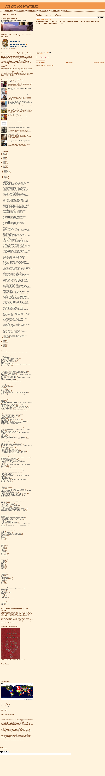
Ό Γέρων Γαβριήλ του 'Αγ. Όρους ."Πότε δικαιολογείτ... (13, 222)
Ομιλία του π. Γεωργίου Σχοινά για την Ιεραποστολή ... (13, 192)
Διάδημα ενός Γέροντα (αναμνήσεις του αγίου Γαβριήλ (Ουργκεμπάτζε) (16, 394)
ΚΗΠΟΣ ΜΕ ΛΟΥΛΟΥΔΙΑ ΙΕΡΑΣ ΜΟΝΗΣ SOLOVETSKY (13, 437)
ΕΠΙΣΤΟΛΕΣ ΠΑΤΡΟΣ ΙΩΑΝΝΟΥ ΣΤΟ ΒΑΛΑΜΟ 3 (13, 306)
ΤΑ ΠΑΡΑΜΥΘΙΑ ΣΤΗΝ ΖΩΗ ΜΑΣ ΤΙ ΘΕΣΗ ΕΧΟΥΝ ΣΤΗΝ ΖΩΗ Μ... (16, 247)
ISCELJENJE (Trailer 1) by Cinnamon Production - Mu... (14, 288)
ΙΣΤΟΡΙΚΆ (3, 428)
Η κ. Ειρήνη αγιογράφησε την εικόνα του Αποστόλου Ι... (13, 264)
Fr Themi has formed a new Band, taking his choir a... (13, 329)
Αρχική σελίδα (69, 62)
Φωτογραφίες (4, 535)
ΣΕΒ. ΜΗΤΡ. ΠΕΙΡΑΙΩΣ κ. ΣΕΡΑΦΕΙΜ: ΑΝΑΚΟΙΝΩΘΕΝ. (14, 213)
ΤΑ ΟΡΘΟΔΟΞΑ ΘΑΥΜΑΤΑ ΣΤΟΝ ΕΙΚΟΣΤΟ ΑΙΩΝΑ (12, 519)
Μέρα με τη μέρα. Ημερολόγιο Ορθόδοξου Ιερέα (11, 444)
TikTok (2, 594)
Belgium (3, 541)
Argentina (3, 537)
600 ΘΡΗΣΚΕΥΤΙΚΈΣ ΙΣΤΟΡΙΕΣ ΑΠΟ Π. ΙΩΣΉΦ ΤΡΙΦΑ (13, 352)
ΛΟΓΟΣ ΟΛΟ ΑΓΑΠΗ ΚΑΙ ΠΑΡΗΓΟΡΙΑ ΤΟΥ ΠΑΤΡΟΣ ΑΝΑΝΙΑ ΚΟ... (16, 298)
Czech (2, 549)
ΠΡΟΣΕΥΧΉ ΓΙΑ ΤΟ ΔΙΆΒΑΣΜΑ (15, 121)
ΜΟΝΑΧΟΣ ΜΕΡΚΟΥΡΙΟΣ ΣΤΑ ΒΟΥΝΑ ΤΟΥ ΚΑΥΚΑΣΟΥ (13, 451)
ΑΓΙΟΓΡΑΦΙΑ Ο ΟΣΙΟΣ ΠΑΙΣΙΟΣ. (9, 239)
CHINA (2, 547)
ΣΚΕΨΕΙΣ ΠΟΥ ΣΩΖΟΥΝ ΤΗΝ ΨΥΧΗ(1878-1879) (11, 500)
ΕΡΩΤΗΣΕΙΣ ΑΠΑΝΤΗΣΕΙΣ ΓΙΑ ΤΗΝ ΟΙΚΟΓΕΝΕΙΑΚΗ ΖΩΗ (13, 406)
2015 (4, 167)
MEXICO (3, 572)
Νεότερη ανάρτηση (40, 62)
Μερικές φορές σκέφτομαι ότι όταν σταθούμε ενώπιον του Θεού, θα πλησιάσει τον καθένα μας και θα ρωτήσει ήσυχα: (20, 108)
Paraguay (3, 580)
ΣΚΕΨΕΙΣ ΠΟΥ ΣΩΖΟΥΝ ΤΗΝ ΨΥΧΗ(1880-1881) (11, 501)
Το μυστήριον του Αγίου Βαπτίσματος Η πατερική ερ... (13, 272)
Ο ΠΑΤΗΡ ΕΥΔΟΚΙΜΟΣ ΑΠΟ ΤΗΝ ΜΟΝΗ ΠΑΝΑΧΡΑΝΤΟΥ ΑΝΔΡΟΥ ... (17, 245)
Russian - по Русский (5, 587)
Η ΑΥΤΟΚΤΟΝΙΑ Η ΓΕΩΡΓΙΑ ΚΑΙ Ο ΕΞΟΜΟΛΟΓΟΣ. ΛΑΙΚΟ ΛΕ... (15, 279)
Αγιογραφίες (3, 356)
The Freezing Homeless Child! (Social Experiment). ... (13, 198)
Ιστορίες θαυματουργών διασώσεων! (9, 424)
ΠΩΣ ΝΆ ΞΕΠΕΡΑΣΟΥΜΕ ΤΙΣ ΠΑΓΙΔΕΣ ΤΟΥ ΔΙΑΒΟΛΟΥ (13, 495)
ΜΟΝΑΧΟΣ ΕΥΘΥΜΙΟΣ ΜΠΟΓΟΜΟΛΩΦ (10, 450)
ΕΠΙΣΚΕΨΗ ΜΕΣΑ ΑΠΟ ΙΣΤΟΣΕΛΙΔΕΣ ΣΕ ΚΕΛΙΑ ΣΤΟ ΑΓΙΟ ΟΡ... (16, 312)
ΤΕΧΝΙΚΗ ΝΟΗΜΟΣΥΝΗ (6, 521)
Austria (2, 539)
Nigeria (2, 575)
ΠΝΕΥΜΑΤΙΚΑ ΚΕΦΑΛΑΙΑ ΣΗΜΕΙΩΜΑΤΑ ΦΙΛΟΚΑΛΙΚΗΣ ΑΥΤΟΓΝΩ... (16, 230)
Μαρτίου (5, 179)
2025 (4, 154)
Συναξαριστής (4, 516)
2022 (4, 158)
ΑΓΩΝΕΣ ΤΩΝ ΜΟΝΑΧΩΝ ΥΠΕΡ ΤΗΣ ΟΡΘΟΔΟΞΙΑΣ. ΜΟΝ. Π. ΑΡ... (16, 182)
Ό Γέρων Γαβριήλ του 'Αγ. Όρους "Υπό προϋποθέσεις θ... (14, 221)
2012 (4, 341)
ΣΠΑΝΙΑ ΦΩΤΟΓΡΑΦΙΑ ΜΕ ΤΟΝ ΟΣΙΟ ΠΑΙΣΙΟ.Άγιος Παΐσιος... (15, 240)
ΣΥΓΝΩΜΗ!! (5, 227)
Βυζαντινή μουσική (5, 390)
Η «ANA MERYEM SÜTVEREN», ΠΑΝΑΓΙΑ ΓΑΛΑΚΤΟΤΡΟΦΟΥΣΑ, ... (16, 281)
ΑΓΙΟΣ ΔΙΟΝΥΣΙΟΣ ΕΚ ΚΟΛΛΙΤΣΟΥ (9, 359)
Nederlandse (3, 573)
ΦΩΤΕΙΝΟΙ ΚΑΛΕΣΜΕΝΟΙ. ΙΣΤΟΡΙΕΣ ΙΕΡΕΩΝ (11, 534)
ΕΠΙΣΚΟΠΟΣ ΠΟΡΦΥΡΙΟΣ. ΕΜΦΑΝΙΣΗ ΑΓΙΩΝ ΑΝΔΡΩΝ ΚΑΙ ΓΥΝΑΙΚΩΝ (17, 402)
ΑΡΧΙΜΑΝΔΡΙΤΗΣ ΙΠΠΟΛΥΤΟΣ (8, 379)
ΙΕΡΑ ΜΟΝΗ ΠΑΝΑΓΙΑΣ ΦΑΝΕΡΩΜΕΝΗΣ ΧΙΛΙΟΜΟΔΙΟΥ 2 (14, 256)
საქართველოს (4, 603)
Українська (3, 602)
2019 (4, 162)
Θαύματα (3, 418)
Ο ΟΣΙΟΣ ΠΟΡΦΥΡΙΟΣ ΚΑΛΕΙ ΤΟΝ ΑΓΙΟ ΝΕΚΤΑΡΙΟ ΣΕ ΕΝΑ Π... (16, 302)
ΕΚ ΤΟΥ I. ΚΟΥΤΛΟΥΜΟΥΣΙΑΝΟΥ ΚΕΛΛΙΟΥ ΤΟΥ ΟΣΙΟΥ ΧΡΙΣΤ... (16, 225)
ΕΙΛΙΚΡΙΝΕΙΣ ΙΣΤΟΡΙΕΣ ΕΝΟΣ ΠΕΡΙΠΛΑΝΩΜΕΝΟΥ (12, 398)
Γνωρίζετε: (3, 393)
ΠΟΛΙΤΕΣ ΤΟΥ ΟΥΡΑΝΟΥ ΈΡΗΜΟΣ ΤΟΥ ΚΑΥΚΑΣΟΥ (12, 489)
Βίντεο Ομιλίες (4, 389)
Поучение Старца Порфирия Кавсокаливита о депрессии (14, 194)
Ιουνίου (5, 176)
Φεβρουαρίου (6, 181)
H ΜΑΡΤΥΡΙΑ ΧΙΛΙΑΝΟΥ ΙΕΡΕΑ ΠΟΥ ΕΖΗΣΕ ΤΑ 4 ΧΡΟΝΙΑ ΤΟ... (15, 207)
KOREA (2, 569)
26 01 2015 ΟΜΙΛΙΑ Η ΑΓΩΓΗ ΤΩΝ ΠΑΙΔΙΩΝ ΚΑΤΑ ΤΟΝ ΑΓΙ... (15, 285)
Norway (2, 576)
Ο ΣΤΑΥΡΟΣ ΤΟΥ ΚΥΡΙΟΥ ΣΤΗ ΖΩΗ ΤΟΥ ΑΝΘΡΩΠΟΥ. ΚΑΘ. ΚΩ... (16, 190)
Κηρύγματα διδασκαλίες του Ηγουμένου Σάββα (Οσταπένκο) (14, 438)
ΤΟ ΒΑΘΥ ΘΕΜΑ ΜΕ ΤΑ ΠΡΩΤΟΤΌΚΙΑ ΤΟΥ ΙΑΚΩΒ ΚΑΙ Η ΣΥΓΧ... (16, 275)
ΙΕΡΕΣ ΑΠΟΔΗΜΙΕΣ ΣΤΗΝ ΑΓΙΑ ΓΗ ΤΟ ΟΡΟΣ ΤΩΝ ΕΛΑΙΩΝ (15, 249)
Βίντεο (2, 388)
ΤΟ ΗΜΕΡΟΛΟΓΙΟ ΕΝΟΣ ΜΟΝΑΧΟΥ (9, 522)
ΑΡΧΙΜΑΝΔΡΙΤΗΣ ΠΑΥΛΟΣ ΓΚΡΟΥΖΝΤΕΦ (10, 381)
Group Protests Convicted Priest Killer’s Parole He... (13, 211)
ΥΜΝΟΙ (2, 531)
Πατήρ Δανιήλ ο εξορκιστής (7, 474)
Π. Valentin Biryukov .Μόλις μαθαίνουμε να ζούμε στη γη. (13, 469)
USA (2, 596)
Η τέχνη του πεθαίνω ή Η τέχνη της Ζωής (10, 415)
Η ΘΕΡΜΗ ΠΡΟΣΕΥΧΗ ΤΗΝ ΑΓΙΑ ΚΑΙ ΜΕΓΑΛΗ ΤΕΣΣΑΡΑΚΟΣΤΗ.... (16, 229)
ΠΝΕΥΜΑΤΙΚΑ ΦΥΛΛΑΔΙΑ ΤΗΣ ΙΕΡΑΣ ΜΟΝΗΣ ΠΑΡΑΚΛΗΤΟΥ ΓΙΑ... (16, 324)
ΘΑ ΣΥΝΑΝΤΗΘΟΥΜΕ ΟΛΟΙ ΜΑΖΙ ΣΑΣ (9, 416)
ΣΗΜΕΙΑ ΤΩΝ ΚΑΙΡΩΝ (6, 497)
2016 (4, 166)
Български (3, 599)
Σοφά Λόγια (3, 502)
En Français (3, 553)
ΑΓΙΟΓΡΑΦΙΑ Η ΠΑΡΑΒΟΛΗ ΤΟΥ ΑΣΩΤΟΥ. (11, 332)
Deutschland (3, 551)
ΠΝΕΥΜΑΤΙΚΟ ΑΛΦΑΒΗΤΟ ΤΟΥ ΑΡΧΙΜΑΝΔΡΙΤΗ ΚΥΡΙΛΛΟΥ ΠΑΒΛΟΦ (16, 485)
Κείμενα (2, 434)
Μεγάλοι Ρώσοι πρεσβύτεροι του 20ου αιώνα (10, 443)
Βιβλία (2, 387)
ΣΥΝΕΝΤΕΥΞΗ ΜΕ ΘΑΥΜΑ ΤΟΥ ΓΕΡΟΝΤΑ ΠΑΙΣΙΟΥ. (13, 266)
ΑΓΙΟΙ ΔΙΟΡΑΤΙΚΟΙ (5, 357)
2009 (4, 345)
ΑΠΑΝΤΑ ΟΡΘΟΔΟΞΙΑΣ (21, 6)
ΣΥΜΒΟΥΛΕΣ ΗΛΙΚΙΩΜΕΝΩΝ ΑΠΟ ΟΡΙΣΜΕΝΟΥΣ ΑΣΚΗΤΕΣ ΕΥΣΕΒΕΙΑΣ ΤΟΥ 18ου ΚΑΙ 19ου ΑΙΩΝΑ (14, 514)
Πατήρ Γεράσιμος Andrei (6, 473)
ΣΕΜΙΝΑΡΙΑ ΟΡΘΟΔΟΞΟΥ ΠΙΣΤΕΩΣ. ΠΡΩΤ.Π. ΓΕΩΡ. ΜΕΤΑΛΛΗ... (16, 205)
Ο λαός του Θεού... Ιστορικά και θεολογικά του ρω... (13, 273)
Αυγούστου (6, 173)
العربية (2, 604)
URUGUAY (3, 595)
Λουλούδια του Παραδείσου (7, 442)
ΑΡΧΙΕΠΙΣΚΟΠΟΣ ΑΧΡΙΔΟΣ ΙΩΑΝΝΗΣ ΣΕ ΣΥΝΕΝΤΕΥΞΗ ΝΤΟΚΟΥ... (16, 313)
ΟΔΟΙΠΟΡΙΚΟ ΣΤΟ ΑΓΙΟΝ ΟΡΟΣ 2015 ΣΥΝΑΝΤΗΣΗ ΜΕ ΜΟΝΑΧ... (16, 270)
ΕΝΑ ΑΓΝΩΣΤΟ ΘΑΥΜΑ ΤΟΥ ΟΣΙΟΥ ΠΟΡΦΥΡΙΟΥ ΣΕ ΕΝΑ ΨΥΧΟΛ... (16, 296)
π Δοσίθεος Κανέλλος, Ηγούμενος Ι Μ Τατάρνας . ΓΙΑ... (13, 234)
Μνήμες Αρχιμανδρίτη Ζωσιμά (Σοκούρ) (9, 449)
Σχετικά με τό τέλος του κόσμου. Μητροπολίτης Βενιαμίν (13, 517)
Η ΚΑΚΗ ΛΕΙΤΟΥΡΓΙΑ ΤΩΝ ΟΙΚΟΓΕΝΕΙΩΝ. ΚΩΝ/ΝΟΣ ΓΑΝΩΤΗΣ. (16, 301)
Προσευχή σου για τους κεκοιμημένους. (9, 492)
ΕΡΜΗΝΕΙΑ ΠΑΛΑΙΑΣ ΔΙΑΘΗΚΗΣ (8, 405)
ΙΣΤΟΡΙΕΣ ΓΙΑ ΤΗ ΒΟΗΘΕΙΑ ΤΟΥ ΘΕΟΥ (9, 423)
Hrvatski (3, 560)
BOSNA (2, 543)
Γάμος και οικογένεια (5, 391)
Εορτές (2, 400)
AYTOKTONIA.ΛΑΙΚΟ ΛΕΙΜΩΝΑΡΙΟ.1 (10, 284)
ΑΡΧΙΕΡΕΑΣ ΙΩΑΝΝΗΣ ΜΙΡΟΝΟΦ (8, 376)
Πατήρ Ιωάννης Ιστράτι (6, 477)
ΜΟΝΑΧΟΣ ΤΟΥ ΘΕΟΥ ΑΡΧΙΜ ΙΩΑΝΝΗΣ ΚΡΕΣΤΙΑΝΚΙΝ (13, 452)
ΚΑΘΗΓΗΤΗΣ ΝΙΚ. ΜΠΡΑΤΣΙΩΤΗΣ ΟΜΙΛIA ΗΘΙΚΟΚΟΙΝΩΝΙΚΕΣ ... (16, 201)
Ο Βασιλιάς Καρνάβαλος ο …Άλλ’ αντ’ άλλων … (12, 330)
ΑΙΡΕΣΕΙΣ (3, 362)
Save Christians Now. (7, 233)
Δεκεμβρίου (6, 168)
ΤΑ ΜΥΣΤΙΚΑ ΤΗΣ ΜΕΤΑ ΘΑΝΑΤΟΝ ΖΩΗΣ (10, 518)
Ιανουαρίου (6, 337)
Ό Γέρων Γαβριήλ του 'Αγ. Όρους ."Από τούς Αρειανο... (13, 223)
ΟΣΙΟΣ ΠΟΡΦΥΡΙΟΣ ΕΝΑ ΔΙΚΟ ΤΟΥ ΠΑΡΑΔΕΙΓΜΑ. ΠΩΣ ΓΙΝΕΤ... (16, 255)
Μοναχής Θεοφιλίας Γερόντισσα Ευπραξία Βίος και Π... (13, 258)
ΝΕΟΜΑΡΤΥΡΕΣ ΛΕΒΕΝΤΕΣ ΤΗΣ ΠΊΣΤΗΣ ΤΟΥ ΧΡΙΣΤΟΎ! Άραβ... (16, 291)
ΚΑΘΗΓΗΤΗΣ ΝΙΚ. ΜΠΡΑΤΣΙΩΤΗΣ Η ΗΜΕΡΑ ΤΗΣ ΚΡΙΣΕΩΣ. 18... (16, 196)
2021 (4, 159)
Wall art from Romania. (7, 290)
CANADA (3, 545)
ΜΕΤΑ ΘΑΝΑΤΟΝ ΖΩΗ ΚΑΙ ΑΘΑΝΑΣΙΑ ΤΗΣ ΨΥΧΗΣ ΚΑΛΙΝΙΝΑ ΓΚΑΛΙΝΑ (16, 445)
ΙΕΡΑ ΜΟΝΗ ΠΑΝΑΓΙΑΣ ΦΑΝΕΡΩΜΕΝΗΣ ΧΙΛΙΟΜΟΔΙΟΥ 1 (14, 262)
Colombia (3, 548)
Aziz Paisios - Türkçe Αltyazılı (9, 186)
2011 (4, 342)
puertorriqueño (4, 584)
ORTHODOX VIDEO (5, 579)
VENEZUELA (4, 597)
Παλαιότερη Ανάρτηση (99, 62)
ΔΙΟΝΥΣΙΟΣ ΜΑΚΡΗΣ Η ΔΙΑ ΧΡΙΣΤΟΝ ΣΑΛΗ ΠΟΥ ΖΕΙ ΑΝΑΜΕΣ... (16, 293)
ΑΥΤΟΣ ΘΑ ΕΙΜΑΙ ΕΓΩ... (13, 114)
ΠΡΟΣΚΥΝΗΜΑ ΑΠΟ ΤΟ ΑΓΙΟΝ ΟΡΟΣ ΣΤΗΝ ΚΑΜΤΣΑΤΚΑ (14, 493)
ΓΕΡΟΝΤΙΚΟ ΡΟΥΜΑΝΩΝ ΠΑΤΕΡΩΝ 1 (11, 236)
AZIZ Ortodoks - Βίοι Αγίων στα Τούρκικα (9, 540)
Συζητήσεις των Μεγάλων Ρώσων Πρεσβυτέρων (11, 512)
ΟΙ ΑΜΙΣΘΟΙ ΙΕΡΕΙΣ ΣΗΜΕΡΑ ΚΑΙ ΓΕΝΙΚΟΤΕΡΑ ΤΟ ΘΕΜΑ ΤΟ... (15, 309)
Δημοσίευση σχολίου (40, 59)
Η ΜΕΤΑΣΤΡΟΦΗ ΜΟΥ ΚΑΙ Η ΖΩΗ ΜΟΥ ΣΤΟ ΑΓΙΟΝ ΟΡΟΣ (14, 410)
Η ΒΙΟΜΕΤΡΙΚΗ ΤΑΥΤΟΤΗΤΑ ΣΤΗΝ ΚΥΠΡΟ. (12, 202)
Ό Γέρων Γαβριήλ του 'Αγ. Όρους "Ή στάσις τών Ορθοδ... (14, 219)
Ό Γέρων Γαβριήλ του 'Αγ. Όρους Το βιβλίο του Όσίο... (13, 218)
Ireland (2, 564)
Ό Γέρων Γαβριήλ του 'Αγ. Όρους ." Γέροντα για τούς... (13, 224)
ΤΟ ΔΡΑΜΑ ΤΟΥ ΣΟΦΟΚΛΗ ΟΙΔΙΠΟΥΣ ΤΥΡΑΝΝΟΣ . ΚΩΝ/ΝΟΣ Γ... (16, 263)
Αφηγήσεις (3, 385)
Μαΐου (5, 177)
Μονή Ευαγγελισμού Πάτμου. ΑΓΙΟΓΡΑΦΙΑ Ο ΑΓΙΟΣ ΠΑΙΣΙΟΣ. (15, 318)
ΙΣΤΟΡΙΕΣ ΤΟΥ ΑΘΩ (5, 425)
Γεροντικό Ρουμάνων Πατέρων (9, 253)
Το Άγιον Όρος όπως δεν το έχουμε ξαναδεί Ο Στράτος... (14, 209)
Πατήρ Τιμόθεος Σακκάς (6, 481)
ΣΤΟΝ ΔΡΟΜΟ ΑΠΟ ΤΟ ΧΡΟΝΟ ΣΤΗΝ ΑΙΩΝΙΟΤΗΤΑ (12, 509)
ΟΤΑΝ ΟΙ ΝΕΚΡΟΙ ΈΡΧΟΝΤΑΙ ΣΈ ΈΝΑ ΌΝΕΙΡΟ (11, 468)
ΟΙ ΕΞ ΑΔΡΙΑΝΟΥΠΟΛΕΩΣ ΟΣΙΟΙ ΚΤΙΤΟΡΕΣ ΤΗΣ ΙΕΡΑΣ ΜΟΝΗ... (16, 300)
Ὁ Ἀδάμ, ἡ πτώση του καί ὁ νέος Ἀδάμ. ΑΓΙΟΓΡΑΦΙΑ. (13, 244)
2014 (4, 338)
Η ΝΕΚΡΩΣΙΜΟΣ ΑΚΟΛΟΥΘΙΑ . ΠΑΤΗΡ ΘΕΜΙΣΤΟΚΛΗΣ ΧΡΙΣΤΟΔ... (16, 286)
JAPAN (2, 567)
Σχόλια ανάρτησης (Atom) (48, 65)
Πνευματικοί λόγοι (5, 487)
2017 (4, 165)
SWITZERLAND (4, 592)
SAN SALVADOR (4, 589)
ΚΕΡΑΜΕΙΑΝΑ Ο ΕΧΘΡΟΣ (6, 436)
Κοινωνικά (3, 439)
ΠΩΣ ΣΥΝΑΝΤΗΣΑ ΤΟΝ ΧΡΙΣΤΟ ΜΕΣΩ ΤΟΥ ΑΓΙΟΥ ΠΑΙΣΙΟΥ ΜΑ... (16, 189)
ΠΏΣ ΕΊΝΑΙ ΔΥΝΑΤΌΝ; (13, 134)
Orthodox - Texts (4, 578)
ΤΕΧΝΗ (2, 520)
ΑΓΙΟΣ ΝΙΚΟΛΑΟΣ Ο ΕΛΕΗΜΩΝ (8, 361)
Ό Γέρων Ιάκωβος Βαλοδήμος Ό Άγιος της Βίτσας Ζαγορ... (14, 187)
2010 (4, 344)
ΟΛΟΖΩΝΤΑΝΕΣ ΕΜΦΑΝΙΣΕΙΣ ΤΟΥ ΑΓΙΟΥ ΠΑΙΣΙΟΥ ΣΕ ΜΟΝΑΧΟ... (16, 303)
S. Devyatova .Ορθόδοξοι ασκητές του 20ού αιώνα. (12, 588)
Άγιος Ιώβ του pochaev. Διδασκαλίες (8, 360)
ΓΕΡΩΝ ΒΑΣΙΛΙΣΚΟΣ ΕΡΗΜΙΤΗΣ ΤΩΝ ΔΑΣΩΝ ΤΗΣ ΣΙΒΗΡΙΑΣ (14, 392)
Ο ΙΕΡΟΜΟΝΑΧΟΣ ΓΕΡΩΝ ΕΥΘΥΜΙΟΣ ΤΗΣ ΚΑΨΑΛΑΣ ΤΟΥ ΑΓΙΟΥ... (16, 231)
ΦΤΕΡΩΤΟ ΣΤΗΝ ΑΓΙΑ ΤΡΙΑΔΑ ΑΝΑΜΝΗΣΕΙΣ (11, 533)
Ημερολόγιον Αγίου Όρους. (8, 321)
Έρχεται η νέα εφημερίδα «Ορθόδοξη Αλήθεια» (12, 319)
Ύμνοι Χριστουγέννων (5, 532)
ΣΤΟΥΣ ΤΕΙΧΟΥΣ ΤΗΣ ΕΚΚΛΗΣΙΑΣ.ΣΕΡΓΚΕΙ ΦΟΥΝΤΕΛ (13, 510)
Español (3, 555)
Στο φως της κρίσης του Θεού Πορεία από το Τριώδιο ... (14, 257)
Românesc (3, 585)
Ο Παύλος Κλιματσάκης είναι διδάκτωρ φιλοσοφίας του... (14, 251)
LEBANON (3, 570)
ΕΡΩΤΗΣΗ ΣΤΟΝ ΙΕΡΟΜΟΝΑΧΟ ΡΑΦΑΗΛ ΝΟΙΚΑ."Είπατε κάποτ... (16, 184)
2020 (4, 161)
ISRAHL (3, 565)
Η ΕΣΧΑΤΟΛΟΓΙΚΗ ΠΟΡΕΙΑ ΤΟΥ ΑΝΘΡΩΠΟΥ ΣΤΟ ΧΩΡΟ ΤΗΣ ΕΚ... (16, 195)
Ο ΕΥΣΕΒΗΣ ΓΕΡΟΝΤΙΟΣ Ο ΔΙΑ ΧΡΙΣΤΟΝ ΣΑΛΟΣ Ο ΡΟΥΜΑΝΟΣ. (15, 457)
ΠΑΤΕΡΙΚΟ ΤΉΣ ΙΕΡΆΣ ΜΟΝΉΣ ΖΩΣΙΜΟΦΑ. (11, 472)
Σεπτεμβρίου (6, 172)
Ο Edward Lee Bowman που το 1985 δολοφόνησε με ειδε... (14, 210)
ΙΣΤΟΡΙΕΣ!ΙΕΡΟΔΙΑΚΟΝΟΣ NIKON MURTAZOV (11, 427)
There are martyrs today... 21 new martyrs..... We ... (13, 292)
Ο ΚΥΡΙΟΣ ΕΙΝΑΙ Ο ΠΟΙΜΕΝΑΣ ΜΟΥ (9, 458)
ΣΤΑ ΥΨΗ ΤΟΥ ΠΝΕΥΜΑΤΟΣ (7, 503)
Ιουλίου (5, 175)
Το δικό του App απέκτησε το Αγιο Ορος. (11, 323)
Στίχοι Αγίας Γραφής (5, 506)
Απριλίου (5, 178)
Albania (2, 536)
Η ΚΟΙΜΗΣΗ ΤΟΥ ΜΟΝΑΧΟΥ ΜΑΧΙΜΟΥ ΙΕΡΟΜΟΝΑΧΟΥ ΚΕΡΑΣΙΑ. (16, 235)
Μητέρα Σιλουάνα (5, 448)
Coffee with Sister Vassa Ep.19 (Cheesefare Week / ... (13, 327)
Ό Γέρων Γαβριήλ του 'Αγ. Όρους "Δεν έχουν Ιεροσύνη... (14, 217)
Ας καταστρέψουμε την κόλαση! (7, 384)
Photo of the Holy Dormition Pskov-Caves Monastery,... (13, 325)
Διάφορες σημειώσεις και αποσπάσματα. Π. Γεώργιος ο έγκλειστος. (15, 396)
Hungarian (3, 561)
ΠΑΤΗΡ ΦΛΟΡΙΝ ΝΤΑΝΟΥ (6, 482)
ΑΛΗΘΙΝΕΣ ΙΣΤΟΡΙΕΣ (6, 363)
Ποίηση (2, 488)
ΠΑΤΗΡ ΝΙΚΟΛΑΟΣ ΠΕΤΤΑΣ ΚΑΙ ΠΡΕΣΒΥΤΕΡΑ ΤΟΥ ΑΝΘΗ (14, 479)
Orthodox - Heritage (5, 577)
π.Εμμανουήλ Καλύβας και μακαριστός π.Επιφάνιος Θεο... (14, 310)
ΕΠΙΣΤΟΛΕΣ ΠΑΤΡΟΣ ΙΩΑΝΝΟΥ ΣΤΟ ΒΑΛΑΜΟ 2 (13, 308)
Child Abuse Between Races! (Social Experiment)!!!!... (13, 188)
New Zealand (4, 574)
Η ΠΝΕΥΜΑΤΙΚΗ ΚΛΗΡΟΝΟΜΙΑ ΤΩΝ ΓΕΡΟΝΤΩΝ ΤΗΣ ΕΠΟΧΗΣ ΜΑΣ (16, 411)
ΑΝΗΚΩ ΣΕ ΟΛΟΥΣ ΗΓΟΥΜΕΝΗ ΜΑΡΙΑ (9, 367)
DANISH (3, 550)
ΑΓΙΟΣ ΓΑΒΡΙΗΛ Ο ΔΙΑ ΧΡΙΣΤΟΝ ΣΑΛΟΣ (10, 358)
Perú (2, 581)
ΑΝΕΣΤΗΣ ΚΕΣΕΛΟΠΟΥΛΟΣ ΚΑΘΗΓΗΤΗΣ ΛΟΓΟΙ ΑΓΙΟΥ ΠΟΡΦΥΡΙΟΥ (17, 287)
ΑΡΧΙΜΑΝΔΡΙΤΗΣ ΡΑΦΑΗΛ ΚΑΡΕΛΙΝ (9, 382)
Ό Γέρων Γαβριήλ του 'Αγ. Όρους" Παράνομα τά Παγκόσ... (14, 216)
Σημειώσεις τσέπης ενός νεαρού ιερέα (9, 498)
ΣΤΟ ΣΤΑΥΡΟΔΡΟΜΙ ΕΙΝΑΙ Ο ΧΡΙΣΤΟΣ (9, 507)
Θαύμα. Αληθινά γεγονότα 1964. (8, 417)
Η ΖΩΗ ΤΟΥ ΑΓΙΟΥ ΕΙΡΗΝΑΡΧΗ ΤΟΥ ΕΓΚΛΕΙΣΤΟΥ (12, 409)
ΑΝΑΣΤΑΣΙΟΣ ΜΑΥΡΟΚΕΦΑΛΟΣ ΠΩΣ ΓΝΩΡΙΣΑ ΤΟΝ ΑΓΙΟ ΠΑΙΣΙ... (16, 276)
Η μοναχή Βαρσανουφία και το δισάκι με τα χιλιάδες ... (13, 336)
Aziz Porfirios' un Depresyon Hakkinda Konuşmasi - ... (13, 193)
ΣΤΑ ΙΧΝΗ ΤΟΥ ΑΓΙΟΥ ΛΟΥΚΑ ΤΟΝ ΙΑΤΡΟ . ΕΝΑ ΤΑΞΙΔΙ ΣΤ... (15, 261)
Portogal (3, 583)
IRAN (2, 563)
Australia (3, 538)
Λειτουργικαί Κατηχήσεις (6, 440)
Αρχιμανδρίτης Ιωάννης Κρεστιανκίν (8, 380)
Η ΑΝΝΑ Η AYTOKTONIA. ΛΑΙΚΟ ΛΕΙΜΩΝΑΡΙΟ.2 (13, 280)
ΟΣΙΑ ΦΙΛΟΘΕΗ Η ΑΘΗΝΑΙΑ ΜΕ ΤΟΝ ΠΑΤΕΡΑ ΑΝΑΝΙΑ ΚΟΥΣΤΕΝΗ (16, 246)
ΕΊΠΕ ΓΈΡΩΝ (4, 399)
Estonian (3, 556)
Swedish (3, 591)
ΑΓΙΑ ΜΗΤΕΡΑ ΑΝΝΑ (5, 355)
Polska (2, 582)
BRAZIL (2, 544)
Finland (2, 558)
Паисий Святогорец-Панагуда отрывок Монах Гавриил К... (15, 335)
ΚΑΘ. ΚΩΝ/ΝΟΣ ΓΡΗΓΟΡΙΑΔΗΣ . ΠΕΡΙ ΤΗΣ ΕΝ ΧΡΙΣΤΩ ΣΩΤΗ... (16, 200)
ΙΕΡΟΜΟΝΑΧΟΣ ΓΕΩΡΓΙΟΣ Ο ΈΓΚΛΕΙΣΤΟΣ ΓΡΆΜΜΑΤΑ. (13, 421)
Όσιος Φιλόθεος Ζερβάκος (6, 467)
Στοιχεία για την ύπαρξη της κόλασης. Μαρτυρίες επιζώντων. (14, 508)
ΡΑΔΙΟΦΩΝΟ (41, 53)
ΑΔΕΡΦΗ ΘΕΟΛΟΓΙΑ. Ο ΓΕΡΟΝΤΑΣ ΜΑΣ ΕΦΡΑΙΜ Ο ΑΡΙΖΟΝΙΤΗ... (16, 267)
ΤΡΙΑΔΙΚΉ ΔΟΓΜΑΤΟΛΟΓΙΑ (7, 530)
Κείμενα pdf (3, 435)
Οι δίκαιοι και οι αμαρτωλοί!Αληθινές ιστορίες (10, 460)
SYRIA (2, 593)
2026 (4, 153)
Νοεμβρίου (6, 170)
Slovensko (3, 590)
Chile (2, 546)
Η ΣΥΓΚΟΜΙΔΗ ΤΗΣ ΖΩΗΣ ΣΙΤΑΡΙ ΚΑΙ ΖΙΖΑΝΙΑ (11, 414)
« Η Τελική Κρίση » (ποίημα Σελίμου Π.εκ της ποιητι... (13, 307)
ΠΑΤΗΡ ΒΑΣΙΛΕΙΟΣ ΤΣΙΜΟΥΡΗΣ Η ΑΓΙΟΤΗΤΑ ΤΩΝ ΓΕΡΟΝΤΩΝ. (16, 252)
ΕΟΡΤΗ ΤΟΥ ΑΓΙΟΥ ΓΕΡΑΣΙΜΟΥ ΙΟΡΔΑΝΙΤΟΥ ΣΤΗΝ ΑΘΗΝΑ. (15, 331)
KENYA (2, 568)
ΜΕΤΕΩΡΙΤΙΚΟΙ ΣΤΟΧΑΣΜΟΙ (7, 447)
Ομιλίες (2, 463)
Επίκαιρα (3, 401)
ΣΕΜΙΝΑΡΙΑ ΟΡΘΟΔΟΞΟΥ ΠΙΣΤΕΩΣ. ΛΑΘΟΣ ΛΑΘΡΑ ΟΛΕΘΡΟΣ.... (16, 204)
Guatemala (3, 559)
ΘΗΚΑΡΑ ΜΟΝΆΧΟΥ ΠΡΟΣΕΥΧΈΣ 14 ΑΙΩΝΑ (11, 419)
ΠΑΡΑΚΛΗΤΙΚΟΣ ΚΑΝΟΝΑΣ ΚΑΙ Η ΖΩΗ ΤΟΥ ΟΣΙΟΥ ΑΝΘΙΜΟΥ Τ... (16, 274)
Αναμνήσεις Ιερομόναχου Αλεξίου (8, 366)
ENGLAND (3, 554)
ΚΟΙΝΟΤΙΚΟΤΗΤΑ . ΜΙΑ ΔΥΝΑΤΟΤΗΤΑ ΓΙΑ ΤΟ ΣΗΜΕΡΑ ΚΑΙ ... (15, 183)
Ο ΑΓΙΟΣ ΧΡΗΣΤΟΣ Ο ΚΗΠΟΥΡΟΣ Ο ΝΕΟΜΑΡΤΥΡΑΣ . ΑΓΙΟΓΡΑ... (16, 215)
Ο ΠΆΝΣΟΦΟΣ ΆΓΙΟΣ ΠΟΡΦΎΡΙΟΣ (9, 459)
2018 (4, 163)
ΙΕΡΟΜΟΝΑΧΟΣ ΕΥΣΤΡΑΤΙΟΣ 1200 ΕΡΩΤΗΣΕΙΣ (11, 422)
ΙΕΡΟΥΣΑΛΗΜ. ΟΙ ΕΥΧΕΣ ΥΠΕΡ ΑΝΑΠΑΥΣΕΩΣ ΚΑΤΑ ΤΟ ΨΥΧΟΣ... (16, 314)
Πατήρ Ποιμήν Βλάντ (5, 480)
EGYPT (2, 552)
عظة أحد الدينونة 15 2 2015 (8, 315)
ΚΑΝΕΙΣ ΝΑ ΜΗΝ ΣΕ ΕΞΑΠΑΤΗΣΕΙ (8, 431)
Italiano (2, 566)
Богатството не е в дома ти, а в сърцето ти (11, 333)
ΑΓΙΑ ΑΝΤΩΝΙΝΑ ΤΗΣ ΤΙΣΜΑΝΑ (8, 353)
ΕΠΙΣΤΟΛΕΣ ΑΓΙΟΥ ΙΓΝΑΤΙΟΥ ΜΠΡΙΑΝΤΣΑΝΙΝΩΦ (12, 404)
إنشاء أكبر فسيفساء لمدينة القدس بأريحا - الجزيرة (12, 238)
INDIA (2, 562)
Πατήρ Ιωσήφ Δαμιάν (5, 478)
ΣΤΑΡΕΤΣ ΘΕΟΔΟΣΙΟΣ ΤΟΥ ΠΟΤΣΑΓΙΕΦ (10, 505)
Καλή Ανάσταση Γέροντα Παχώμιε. (15, 81)
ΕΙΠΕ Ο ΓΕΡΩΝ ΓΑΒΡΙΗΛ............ (9, 326)
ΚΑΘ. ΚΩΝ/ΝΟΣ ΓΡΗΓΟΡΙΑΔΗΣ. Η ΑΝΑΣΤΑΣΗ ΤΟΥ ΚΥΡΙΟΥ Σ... (16, 199)
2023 (4, 157)
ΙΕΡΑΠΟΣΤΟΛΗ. (4, 420)
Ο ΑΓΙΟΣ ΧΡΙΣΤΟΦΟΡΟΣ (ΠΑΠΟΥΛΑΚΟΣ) (10, 453)
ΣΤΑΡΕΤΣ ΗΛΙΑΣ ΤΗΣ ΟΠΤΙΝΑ (7, 504)
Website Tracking (5, 706)
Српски (2, 601)
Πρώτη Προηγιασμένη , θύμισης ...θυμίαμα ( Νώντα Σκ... (14, 206)
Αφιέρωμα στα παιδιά (5, 386)
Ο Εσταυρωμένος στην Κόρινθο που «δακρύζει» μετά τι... (14, 282)
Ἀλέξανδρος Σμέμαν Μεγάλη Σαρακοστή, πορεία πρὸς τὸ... (14, 295)
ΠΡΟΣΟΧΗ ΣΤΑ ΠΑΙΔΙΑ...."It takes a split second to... (13, 320)
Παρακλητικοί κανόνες (5, 471)
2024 (4, 155)
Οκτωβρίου (6, 171)
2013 (4, 340)
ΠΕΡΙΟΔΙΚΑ (3, 483)
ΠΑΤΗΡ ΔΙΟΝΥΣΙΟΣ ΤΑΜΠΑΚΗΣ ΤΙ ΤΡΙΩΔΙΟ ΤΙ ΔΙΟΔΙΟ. (14, 316)
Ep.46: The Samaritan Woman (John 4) (10, 228)
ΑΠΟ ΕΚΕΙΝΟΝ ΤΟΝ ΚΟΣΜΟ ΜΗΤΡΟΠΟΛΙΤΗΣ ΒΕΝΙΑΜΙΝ (14, 371)
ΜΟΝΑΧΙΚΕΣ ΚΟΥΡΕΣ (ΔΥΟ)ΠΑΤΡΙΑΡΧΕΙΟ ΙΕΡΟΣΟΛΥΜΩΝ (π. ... (16, 304)
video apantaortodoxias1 (6, 598)
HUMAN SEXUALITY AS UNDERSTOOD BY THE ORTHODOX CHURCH (17, 268)
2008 (4, 346)
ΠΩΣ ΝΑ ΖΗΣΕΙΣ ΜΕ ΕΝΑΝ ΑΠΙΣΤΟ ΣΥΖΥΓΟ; (11, 494)
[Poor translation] (6, 752)
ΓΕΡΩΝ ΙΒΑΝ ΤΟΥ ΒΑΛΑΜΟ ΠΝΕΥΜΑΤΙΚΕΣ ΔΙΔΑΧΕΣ (14, 297)
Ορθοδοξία (3, 466)
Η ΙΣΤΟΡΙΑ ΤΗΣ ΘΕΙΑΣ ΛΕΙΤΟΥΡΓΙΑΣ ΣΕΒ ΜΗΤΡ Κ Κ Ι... (14, 259)
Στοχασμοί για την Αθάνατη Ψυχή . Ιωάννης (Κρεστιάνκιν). (13, 511)
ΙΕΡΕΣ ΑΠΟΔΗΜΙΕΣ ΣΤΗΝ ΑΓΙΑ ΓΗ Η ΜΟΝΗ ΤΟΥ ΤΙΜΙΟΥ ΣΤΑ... (16, 241)
